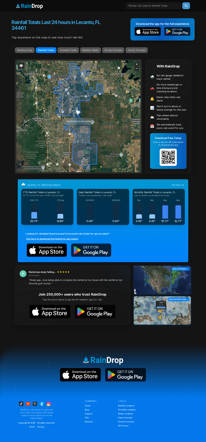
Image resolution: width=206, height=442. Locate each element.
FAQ (87, 417)
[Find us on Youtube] (28, 404)
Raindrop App (24, 50)
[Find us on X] (35, 404)
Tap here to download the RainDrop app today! (52, 238)
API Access (123, 425)
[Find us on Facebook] (42, 404)
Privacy (40, 427)
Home (87, 405)
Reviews (89, 421)
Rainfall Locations (126, 405)
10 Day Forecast (113, 50)
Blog (87, 409)
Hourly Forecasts (126, 421)
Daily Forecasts (125, 417)
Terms (32, 427)
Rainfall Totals (46, 50)
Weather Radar (90, 50)
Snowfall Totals (68, 50)
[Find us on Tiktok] (21, 404)
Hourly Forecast (136, 50)
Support (88, 413)
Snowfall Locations (127, 409)
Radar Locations (125, 413)
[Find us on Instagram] (49, 404)
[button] (147, 32)
